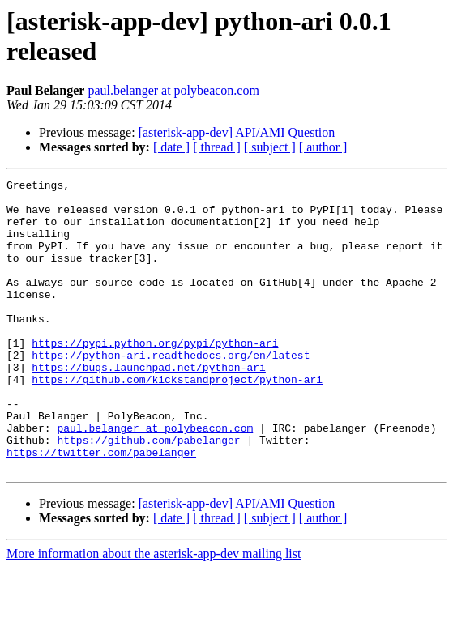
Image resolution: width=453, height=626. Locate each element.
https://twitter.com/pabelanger (101, 507)
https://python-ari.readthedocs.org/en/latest (171, 391)
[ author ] (323, 147)
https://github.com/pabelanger (148, 493)
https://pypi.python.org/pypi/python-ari (155, 376)
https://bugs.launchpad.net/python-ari (149, 405)
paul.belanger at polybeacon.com (173, 90)
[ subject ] (270, 147)
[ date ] (171, 147)
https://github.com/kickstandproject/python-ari (177, 420)
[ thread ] (217, 147)
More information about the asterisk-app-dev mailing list (153, 612)
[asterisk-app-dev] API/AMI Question (237, 132)
